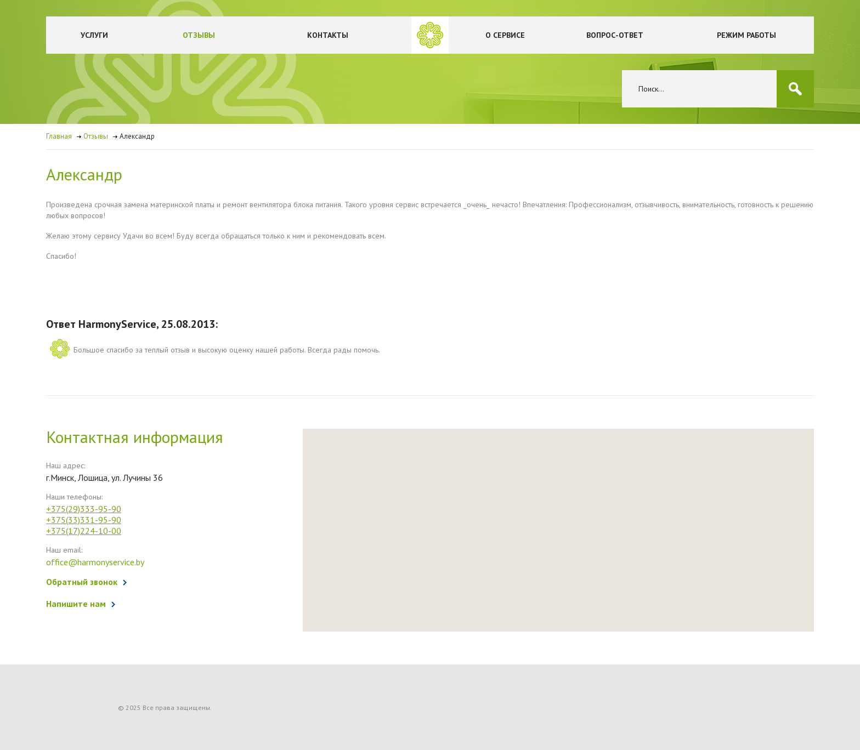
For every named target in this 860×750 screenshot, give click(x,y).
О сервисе (505, 35)
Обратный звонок (81, 581)
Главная (59, 136)
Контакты (327, 35)
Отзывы (199, 35)
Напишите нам (76, 603)
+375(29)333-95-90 (83, 508)
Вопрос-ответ (614, 35)
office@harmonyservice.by (95, 561)
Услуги (94, 35)
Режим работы (746, 35)
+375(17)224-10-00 (83, 530)
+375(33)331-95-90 (83, 519)
